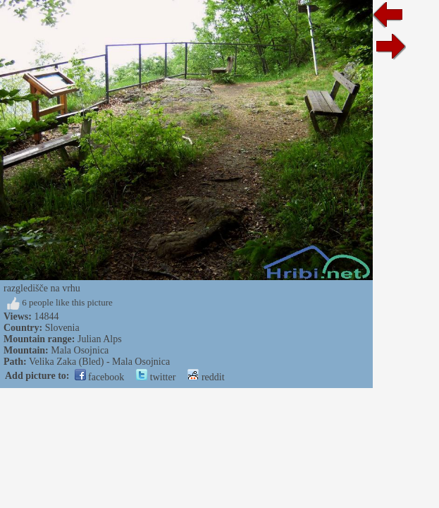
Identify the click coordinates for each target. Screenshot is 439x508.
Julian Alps (100, 339)
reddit (205, 377)
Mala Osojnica (80, 350)
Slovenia (62, 327)
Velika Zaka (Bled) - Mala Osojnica (99, 361)
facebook (100, 377)
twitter (155, 377)
